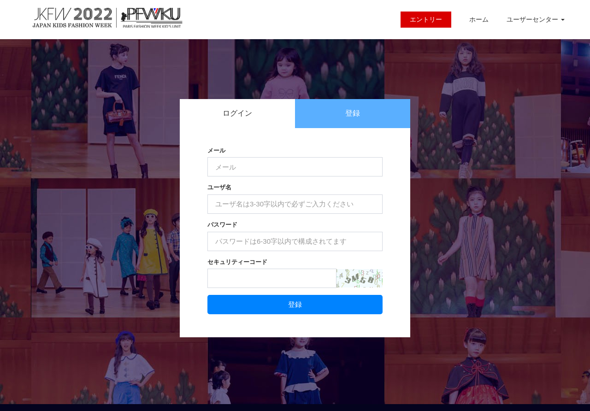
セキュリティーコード (237, 261)
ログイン (237, 113)
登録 (352, 113)
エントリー (426, 19)
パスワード (222, 224)
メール (216, 150)
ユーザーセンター (536, 19)
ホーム (479, 19)
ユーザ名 (219, 187)
